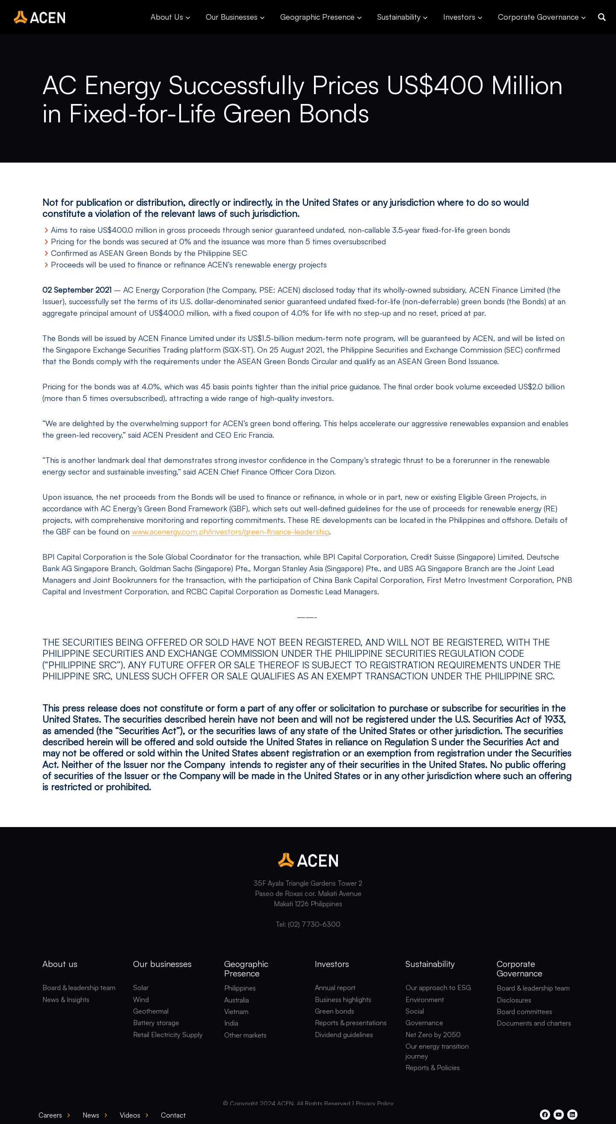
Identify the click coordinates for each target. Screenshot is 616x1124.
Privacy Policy (375, 1103)
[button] (602, 17)
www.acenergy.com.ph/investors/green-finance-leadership (230, 531)
